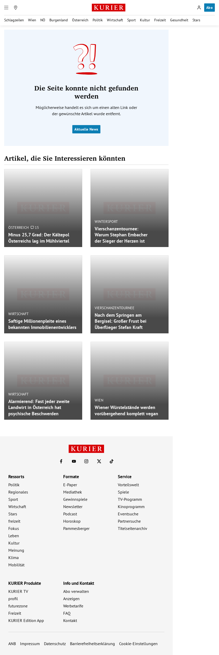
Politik (98, 20)
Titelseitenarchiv (132, 528)
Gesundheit (179, 20)
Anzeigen (71, 598)
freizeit (14, 521)
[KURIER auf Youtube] (74, 461)
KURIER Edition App (26, 620)
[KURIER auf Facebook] (61, 461)
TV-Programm (130, 499)
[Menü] (6, 7)
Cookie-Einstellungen (138, 643)
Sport (131, 20)
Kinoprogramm (131, 506)
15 (35, 227)
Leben (13, 535)
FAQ (66, 613)
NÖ (42, 20)
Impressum (30, 643)
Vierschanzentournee (114, 308)
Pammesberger (76, 528)
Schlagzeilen (14, 20)
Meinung (16, 550)
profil (13, 598)
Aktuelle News (86, 129)
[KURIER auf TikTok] (111, 461)
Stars (196, 20)
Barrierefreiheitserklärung (92, 643)
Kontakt (70, 620)
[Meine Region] (15, 7)
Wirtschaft (115, 20)
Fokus (13, 528)
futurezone (18, 605)
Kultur (145, 20)
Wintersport (106, 221)
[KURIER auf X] (99, 461)
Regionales (18, 492)
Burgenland (58, 20)
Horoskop (72, 521)
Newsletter (72, 506)
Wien (32, 20)
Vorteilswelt (128, 484)
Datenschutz (55, 643)
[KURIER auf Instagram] (86, 461)
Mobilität (16, 564)
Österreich (80, 20)
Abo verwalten (76, 591)
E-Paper (70, 484)
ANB (12, 643)
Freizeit (160, 20)
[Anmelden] (199, 7)
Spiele (123, 492)
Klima (13, 557)
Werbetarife (73, 605)
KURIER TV (18, 591)
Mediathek (72, 492)
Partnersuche (129, 521)
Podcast (70, 513)
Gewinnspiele (75, 499)
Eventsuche (128, 513)
